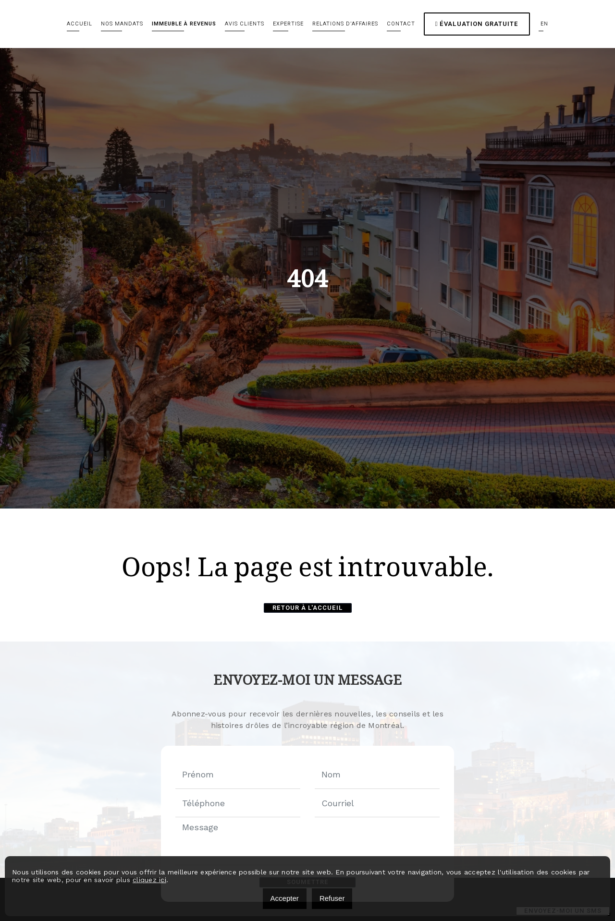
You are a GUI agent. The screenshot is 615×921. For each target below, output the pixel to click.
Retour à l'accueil (307, 607)
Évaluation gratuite (477, 23)
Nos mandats (122, 24)
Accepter (285, 898)
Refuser (332, 898)
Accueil (79, 24)
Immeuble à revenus (184, 24)
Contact (401, 24)
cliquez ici (149, 880)
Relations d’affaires (345, 24)
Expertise (288, 24)
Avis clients (244, 24)
